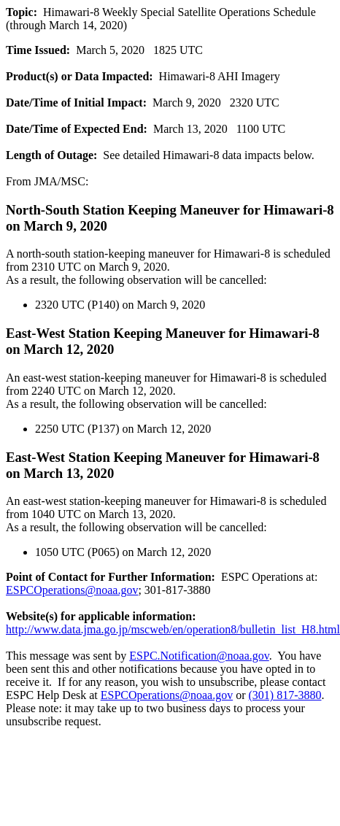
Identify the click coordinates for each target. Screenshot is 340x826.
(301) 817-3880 (285, 695)
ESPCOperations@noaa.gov (72, 590)
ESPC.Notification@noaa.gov (198, 655)
